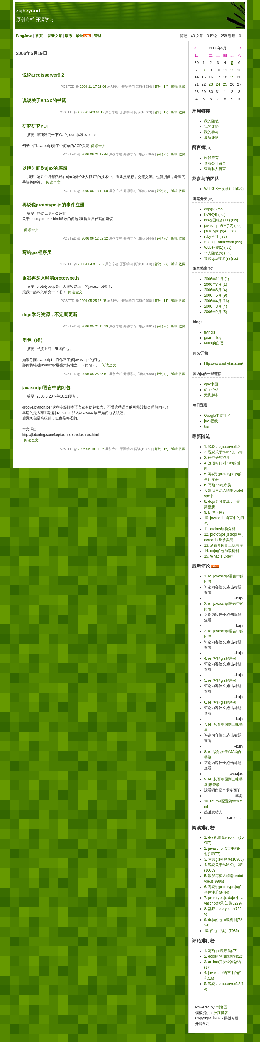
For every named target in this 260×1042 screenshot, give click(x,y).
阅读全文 (98, 146)
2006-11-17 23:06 (93, 86)
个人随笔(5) (213, 253)
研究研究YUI (35, 126)
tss (206, 426)
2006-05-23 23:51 (95, 374)
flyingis (209, 332)
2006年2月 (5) (215, 312)
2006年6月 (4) (215, 290)
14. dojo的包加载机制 (221, 551)
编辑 (174, 86)
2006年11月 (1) (216, 279)
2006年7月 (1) (215, 284)
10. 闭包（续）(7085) (221, 931)
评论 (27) (161, 264)
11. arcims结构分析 (219, 529)
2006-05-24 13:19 (95, 326)
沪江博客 (220, 1013)
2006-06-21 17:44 (95, 154)
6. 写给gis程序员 (217, 485)
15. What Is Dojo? (218, 556)
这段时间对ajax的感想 (45, 168)
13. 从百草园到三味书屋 (223, 545)
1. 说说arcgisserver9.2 (222, 446)
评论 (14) (161, 86)
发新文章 (54, 36)
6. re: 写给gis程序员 (220, 702)
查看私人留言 (215, 169)
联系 (68, 36)
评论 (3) (163, 154)
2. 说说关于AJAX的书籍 (223, 452)
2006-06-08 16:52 (91, 264)
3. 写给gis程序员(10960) (224, 859)
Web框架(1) (213, 247)
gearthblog (212, 338)
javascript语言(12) (218, 225)
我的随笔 (211, 121)
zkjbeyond (28, 10)
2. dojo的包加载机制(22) (223, 956)
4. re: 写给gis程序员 (220, 658)
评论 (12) (161, 112)
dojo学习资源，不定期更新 (49, 314)
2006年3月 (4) (215, 306)
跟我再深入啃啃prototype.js (51, 278)
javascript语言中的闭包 (46, 387)
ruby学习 (211, 236)
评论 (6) (163, 238)
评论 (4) (163, 374)
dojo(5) (209, 209)
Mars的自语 (213, 343)
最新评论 (211, 137)
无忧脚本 (211, 395)
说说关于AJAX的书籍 (44, 100)
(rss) (220, 209)
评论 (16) (161, 449)
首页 (39, 36)
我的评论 (211, 126)
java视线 (211, 421)
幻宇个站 (211, 389)
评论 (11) (161, 300)
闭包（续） (33, 340)
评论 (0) (163, 326)
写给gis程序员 (36, 252)
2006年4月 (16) (216, 301)
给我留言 (211, 158)
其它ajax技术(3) (217, 258)
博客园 (221, 1007)
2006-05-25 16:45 (93, 300)
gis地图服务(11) (217, 220)
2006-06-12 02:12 (95, 238)
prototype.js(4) (215, 231)
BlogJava (24, 36)
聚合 (79, 36)
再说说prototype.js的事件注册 (53, 204)
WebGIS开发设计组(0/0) (224, 189)
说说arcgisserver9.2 (43, 75)
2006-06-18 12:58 (95, 191)
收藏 (182, 86)
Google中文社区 (217, 415)
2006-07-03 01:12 (91, 112)
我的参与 (211, 132)
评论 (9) (163, 191)
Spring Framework (219, 242)
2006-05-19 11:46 (91, 449)
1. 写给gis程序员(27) (220, 951)
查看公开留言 (215, 163)
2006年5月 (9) (215, 295)
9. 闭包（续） (215, 512)
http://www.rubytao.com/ (223, 364)
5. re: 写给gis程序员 (220, 680)
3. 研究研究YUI (216, 457)
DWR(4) (210, 214)
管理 (97, 36)
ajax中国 (211, 384)
